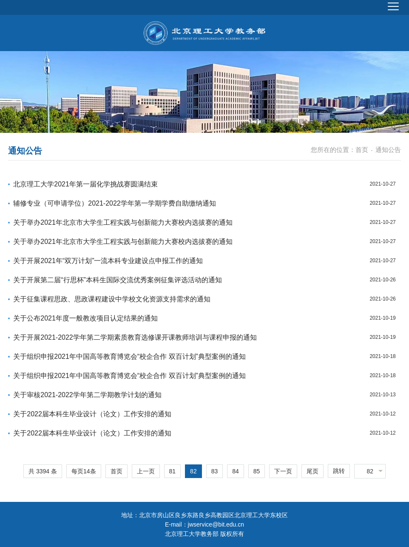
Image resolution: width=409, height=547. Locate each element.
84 (235, 471)
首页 (361, 149)
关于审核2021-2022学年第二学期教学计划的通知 (87, 394)
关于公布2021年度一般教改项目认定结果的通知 (85, 318)
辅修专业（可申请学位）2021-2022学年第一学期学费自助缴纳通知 (114, 203)
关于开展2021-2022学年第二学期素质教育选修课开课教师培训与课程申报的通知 (135, 337)
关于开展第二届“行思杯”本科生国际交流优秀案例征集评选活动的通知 (117, 280)
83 (214, 471)
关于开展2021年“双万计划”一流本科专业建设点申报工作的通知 (108, 260)
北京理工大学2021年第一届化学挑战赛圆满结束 (85, 184)
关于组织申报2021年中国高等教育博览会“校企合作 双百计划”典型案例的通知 (129, 356)
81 (172, 471)
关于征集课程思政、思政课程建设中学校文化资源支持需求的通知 (111, 299)
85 (256, 471)
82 (193, 471)
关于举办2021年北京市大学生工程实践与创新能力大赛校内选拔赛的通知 (123, 222)
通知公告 (388, 149)
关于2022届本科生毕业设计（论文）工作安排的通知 (92, 414)
